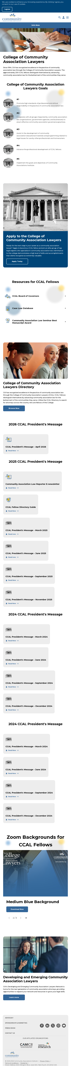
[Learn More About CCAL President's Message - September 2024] (12, 687)
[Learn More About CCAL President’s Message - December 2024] (12, 710)
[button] (59, 17)
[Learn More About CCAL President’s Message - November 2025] (12, 603)
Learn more (14, 997)
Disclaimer (24, 1063)
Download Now (17, 909)
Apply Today (17, 261)
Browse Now (17, 409)
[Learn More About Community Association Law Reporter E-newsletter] (12, 488)
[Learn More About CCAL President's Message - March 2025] (12, 534)
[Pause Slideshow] (26, 918)
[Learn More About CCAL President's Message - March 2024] (12, 641)
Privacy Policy (45, 1061)
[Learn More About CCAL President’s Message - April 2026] (12, 451)
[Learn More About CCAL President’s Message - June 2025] (12, 557)
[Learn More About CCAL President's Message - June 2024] (12, 664)
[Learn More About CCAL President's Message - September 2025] (12, 580)
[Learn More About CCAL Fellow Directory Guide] (12, 511)
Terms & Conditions (11, 1063)
